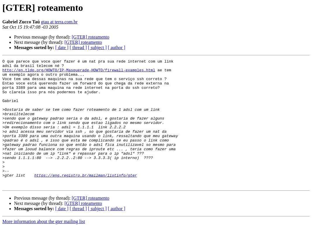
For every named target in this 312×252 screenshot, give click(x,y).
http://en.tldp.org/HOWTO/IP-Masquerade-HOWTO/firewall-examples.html (78, 72)
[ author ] (116, 47)
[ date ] (61, 47)
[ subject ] (97, 47)
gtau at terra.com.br (59, 21)
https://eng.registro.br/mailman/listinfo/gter (85, 198)
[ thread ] (78, 47)
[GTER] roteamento (90, 36)
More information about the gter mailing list (43, 246)
